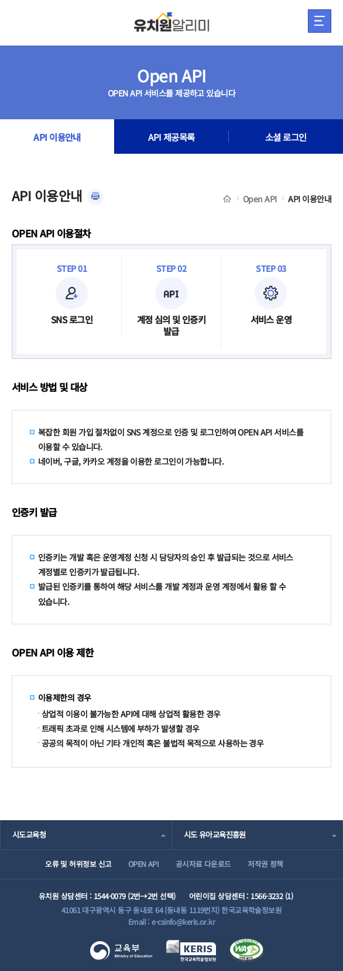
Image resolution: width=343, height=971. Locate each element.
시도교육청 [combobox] (29, 834)
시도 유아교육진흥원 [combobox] (215, 834)
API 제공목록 (171, 136)
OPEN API (143, 863)
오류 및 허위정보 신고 (78, 863)
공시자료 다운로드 (203, 863)
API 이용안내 (57, 136)
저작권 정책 (265, 863)
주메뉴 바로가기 (0, 0)
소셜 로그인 (286, 136)
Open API (260, 199)
